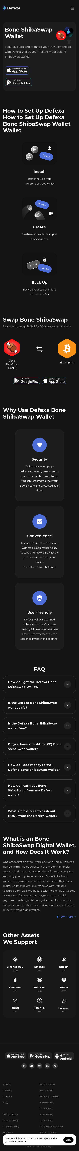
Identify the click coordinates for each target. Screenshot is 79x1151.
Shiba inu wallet (48, 1132)
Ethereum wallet (49, 1096)
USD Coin (40, 1008)
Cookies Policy (11, 1126)
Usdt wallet (46, 1120)
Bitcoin (63, 966)
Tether (64, 987)
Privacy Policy (10, 1120)
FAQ (5, 1102)
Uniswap (63, 1008)
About (6, 1084)
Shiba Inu (40, 987)
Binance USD (15, 966)
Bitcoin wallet (47, 1084)
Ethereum (15, 987)
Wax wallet (46, 1090)
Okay (68, 1140)
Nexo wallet (46, 1102)
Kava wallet (46, 1114)
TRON (15, 1008)
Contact (7, 1096)
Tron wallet (46, 1108)
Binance (39, 966)
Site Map (8, 1132)
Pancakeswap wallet (51, 1126)
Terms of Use (10, 1114)
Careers (7, 1090)
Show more (66, 917)
